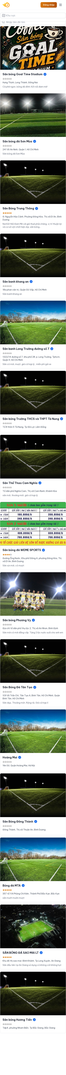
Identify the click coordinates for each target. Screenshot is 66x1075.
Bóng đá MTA (14, 885)
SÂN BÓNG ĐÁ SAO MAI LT (23, 952)
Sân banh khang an (18, 281)
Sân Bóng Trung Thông (20, 208)
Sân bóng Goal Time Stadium (25, 74)
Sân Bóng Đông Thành (20, 821)
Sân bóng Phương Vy (19, 620)
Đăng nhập (48, 4)
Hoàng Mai (12, 757)
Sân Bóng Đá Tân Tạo (20, 687)
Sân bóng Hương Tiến (19, 1019)
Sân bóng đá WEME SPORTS (24, 550)
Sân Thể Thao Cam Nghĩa (22, 483)
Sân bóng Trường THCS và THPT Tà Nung (33, 419)
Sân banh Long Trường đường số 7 (28, 349)
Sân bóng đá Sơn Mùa (19, 141)
